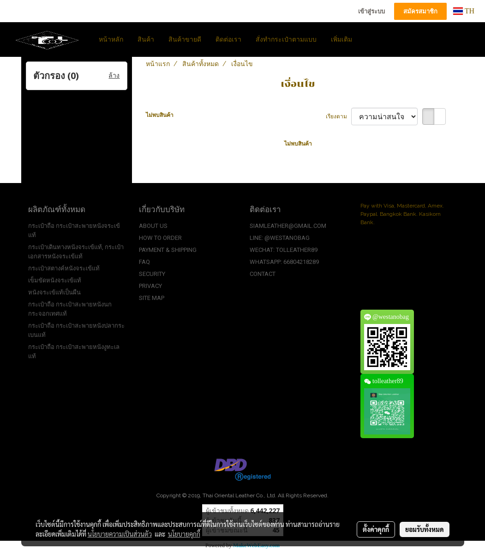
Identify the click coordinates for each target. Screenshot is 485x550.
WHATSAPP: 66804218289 (284, 261)
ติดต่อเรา (228, 39)
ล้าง (114, 75)
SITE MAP (151, 297)
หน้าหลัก (111, 39)
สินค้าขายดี (184, 39)
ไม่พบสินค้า (160, 115)
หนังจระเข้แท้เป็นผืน (54, 292)
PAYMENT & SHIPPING (168, 249)
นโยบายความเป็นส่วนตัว (120, 534)
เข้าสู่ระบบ (371, 11)
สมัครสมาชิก (420, 11)
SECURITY (152, 273)
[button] (367, 39)
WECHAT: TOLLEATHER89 (283, 249)
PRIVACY (150, 285)
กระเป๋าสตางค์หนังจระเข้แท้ (64, 268)
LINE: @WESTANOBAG (280, 237)
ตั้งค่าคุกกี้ (376, 529)
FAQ (144, 261)
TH (463, 11)
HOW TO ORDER (160, 237)
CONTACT (262, 273)
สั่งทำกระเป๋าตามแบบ (286, 39)
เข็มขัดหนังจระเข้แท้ (54, 280)
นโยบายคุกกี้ (184, 534)
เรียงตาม (338, 116)
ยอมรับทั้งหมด (424, 529)
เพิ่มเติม (341, 39)
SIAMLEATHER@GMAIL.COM (288, 225)
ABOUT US (153, 225)
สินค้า (146, 39)
